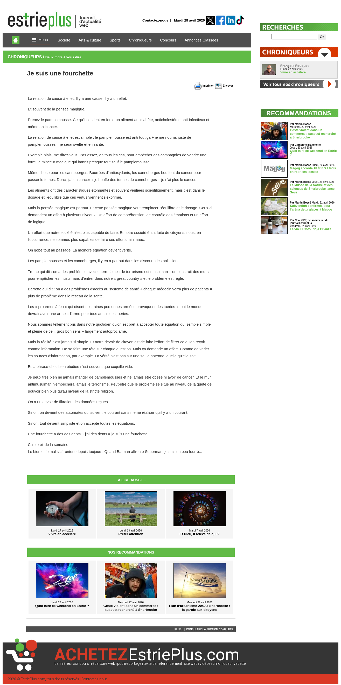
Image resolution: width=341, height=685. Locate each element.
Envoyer (228, 85)
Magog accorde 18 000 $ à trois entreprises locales (313, 170)
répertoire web (103, 663)
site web (191, 663)
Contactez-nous (155, 20)
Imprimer (208, 85)
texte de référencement (163, 663)
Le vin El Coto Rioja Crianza (310, 229)
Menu (40, 40)
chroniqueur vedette (229, 663)
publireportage (129, 663)
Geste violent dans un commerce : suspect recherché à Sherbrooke (313, 133)
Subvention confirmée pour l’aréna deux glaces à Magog (311, 207)
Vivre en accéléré (293, 72)
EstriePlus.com (33, 679)
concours (81, 663)
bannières (62, 663)
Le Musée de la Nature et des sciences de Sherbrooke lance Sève (312, 188)
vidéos (205, 663)
